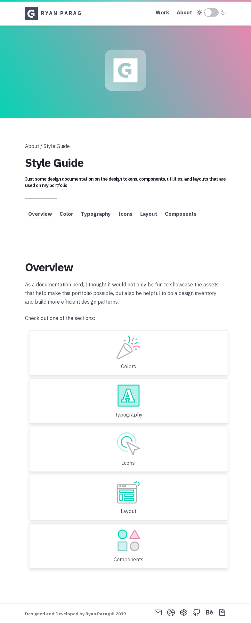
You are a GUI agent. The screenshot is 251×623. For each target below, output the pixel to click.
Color (66, 214)
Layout (148, 214)
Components (181, 214)
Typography (96, 214)
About (184, 12)
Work (162, 12)
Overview (40, 214)
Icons (125, 214)
